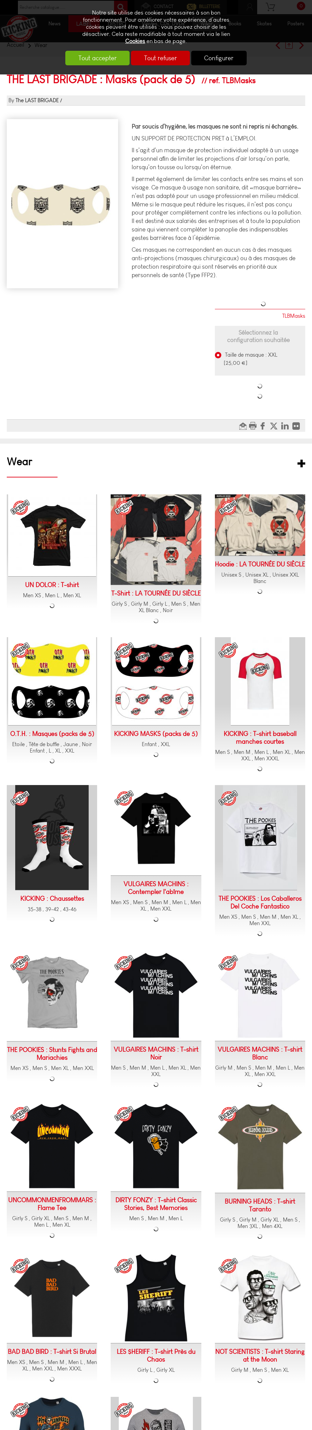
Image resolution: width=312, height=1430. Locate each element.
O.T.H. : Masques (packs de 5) (52, 734)
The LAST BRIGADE (37, 100)
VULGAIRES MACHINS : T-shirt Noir (156, 1053)
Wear (19, 461)
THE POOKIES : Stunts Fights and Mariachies (52, 1054)
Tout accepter (95, 58)
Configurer (221, 58)
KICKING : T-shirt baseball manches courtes (260, 737)
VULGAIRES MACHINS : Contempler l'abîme (156, 888)
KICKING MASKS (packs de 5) (156, 734)
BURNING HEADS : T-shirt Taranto (260, 1205)
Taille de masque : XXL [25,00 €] (250, 359)
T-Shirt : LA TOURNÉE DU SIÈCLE (156, 593)
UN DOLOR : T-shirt (52, 585)
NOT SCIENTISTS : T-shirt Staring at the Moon (260, 1355)
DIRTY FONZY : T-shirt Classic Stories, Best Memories (156, 1204)
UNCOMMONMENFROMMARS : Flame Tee (52, 1204)
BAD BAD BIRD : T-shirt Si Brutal (52, 1352)
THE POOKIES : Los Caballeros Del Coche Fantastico (260, 902)
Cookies (135, 41)
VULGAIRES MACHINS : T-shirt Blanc (260, 1053)
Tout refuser (160, 58)
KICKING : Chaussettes (52, 898)
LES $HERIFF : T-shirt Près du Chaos (156, 1355)
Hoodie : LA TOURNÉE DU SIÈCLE (260, 564)
